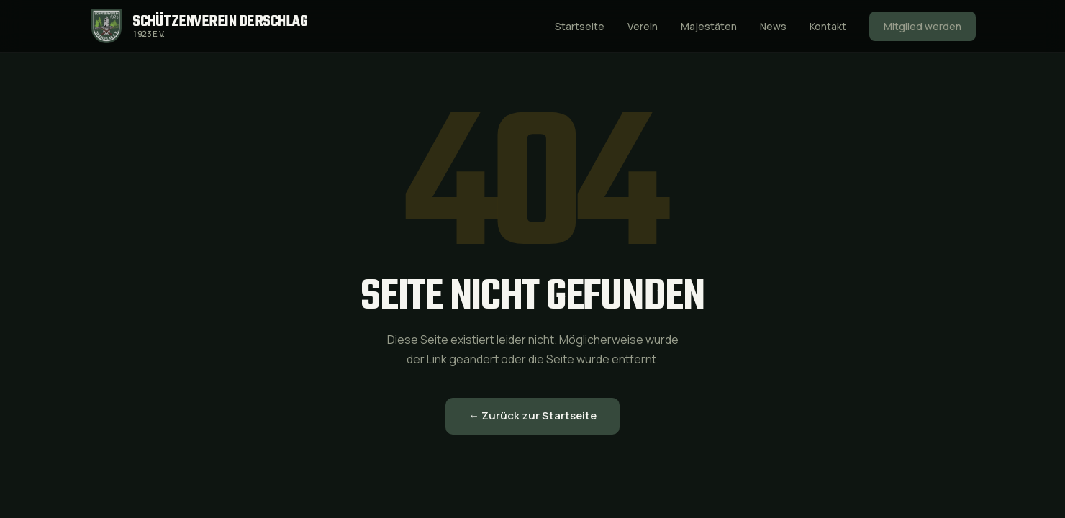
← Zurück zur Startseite (532, 415)
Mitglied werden (922, 26)
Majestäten (709, 26)
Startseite (579, 26)
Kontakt (828, 26)
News (773, 26)
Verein (642, 26)
